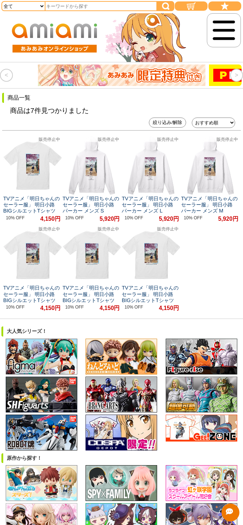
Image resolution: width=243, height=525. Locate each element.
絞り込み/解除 (167, 122)
